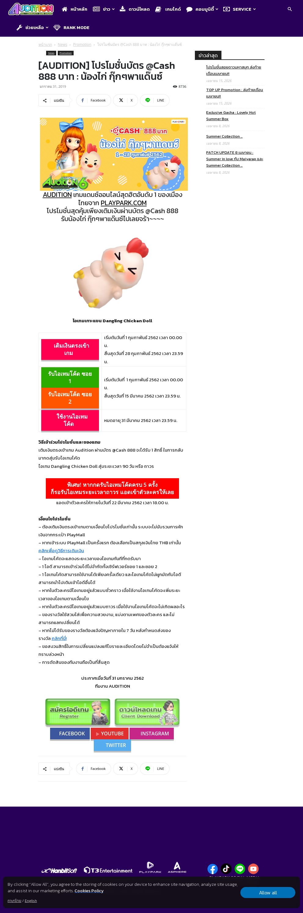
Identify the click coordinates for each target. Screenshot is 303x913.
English (31, 901)
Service (239, 9)
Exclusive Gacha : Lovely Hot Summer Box (231, 115)
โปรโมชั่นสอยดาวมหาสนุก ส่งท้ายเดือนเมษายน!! (233, 70)
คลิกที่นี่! (59, 638)
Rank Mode (71, 27)
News (62, 44)
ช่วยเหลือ (32, 27)
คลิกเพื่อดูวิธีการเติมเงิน (61, 550)
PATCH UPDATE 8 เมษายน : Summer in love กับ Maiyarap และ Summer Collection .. (234, 159)
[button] (289, 9)
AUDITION (57, 195)
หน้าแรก (45, 44)
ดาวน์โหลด (135, 9)
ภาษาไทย (14, 901)
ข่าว (104, 9)
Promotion (82, 44)
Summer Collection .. (224, 136)
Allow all (268, 892)
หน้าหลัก (74, 9)
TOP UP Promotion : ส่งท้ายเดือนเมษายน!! (234, 93)
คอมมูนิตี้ (202, 9)
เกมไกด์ (168, 9)
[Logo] (32, 9)
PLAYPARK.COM (124, 203)
